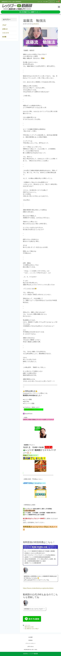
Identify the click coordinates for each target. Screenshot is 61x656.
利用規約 (30, 640)
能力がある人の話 (29, 627)
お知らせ (5, 29)
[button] (59, 7)
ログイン (51, 1)
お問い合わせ (30, 646)
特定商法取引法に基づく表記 (30, 649)
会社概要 (30, 637)
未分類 (4, 37)
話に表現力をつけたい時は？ (32, 628)
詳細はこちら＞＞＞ (31, 455)
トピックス (27, 625)
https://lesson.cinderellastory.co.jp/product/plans (38, 588)
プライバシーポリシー (30, 643)
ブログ (4, 25)
